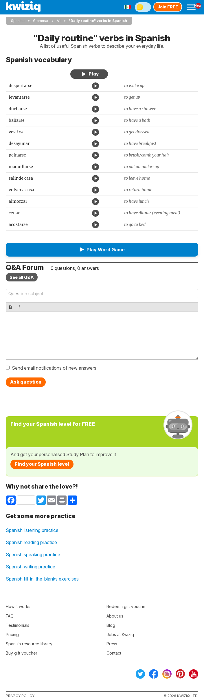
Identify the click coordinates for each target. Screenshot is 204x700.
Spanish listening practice (32, 530)
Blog (110, 625)
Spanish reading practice (31, 542)
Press (111, 643)
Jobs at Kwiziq (120, 634)
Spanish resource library (29, 643)
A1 (58, 21)
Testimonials (17, 625)
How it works (18, 606)
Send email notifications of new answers (54, 368)
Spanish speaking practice (33, 554)
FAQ (10, 616)
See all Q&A (22, 277)
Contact (113, 653)
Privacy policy (20, 696)
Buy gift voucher (21, 653)
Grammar (40, 21)
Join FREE (167, 6)
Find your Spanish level (42, 464)
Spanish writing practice (30, 567)
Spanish (18, 21)
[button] (102, 250)
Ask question (25, 382)
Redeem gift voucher (126, 606)
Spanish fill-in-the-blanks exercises (42, 579)
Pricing (12, 634)
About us (114, 616)
